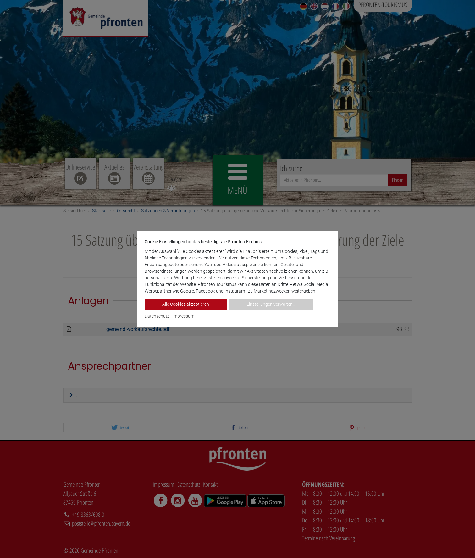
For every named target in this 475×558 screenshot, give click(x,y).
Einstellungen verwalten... (270, 304)
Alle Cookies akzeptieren (185, 304)
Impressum (183, 316)
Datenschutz (157, 316)
